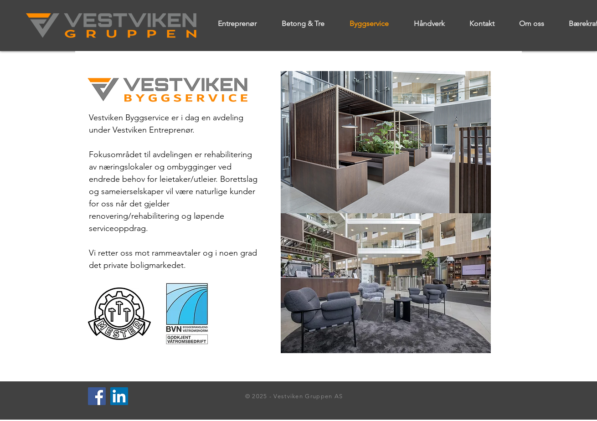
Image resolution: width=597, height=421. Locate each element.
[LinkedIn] (119, 396)
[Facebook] (97, 396)
